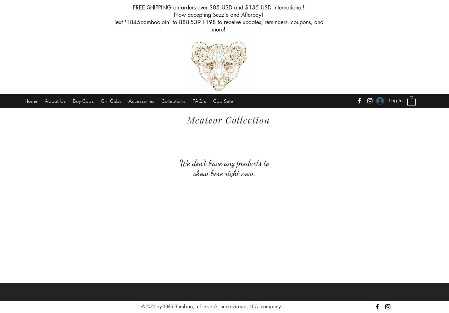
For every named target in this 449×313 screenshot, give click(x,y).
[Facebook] (359, 100)
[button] (411, 100)
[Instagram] (369, 100)
